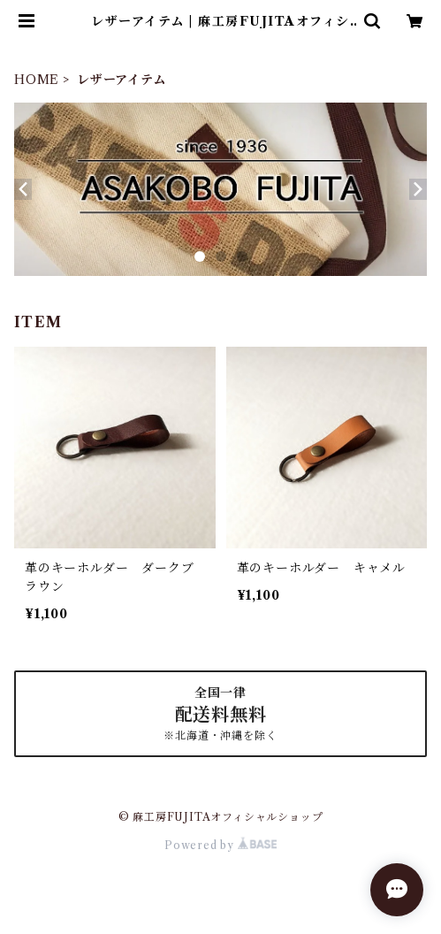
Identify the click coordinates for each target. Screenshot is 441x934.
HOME (36, 80)
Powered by (220, 845)
